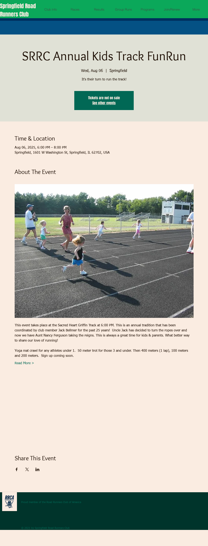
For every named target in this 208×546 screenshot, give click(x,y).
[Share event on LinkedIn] (37, 469)
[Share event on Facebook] (17, 469)
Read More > (24, 363)
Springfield (12, 6)
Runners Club (14, 14)
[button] (50, 9)
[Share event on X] (27, 469)
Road (30, 6)
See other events (104, 103)
